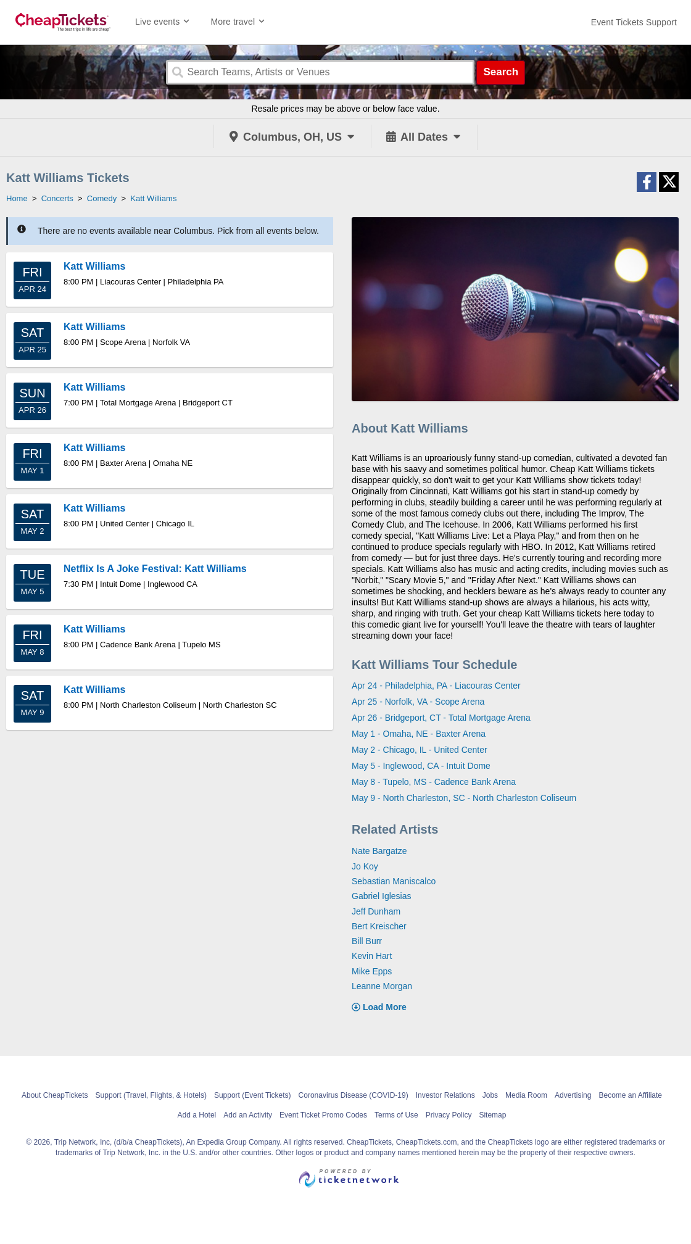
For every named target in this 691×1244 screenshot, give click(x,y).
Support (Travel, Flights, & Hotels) (151, 1095)
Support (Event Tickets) (252, 1095)
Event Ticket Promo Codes (323, 1115)
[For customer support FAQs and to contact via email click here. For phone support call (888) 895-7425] (634, 22)
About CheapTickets (55, 1095)
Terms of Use (396, 1115)
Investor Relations (445, 1095)
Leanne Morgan (382, 986)
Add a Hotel (197, 1115)
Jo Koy (365, 866)
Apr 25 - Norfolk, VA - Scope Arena (418, 702)
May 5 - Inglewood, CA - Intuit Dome (421, 766)
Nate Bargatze (379, 851)
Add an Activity (247, 1115)
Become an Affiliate (630, 1095)
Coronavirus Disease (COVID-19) (353, 1095)
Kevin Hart (372, 956)
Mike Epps (372, 971)
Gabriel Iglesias (382, 896)
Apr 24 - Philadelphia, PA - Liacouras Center (436, 685)
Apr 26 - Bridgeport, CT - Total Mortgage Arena (441, 718)
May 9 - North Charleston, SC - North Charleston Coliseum (464, 798)
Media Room (526, 1095)
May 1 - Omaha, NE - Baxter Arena (419, 734)
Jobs (490, 1095)
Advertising (573, 1095)
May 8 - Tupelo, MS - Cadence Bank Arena (434, 782)
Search (500, 72)
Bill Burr (367, 941)
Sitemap (492, 1115)
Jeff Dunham (376, 911)
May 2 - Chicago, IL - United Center (419, 750)
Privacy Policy (449, 1115)
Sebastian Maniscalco (394, 881)
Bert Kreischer (379, 926)
